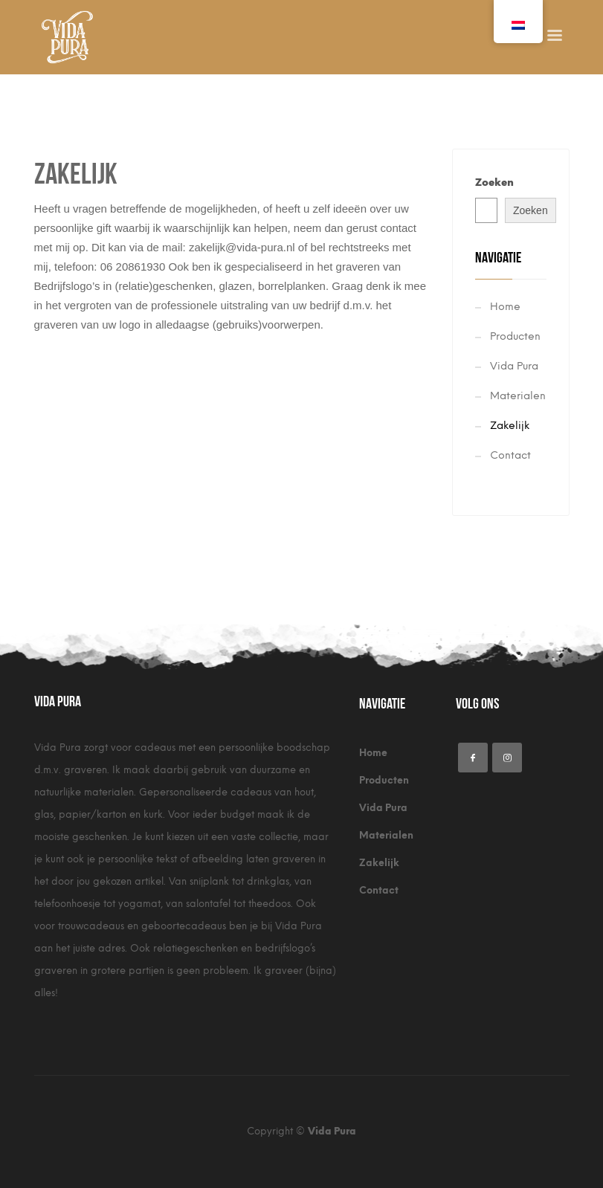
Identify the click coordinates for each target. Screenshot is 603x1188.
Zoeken (494, 182)
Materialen (518, 396)
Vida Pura (514, 366)
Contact (510, 455)
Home (505, 306)
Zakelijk (509, 425)
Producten (515, 336)
